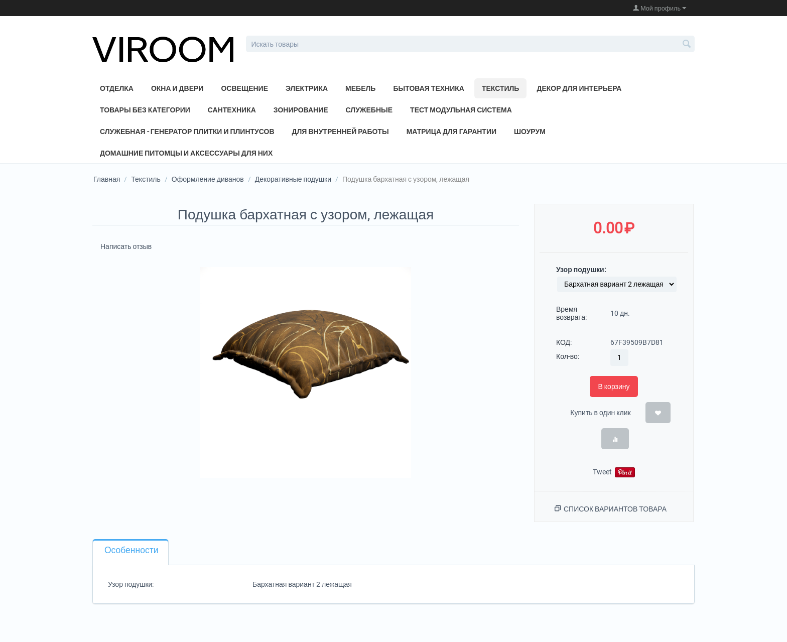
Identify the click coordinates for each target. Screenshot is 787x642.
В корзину (613, 386)
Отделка (117, 88)
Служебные (369, 110)
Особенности (131, 550)
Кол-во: (567, 356)
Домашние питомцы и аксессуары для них (186, 153)
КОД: (564, 342)
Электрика (307, 88)
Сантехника (232, 110)
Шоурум (530, 131)
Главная (106, 179)
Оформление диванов (208, 179)
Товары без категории (145, 110)
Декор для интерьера (579, 88)
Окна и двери (177, 88)
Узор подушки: (581, 270)
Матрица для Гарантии (451, 131)
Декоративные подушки (293, 179)
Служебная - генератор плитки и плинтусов (187, 131)
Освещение (244, 88)
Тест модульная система (461, 110)
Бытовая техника (428, 88)
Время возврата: (571, 313)
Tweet (602, 472)
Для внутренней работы (340, 131)
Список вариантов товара (615, 509)
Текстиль (500, 88)
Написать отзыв (126, 246)
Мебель (360, 88)
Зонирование (301, 110)
